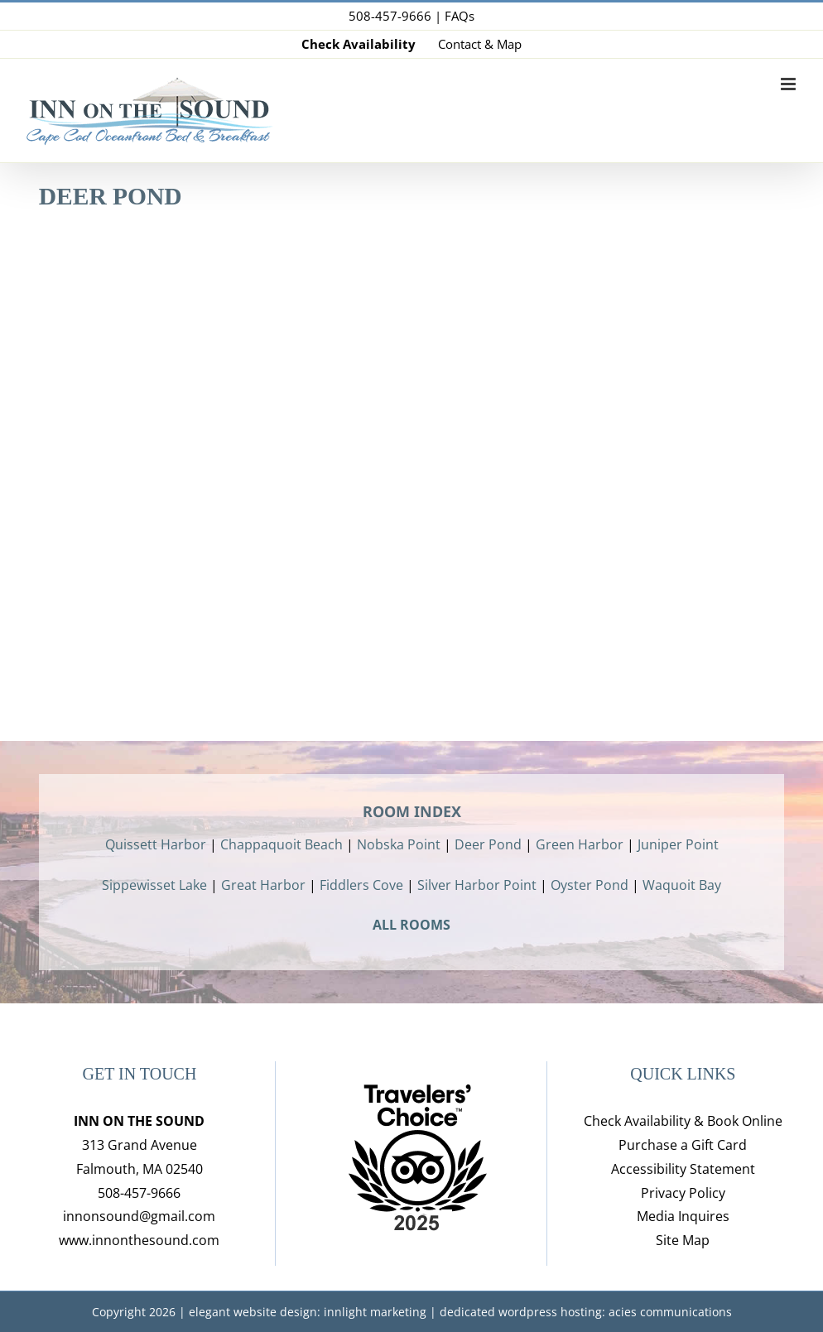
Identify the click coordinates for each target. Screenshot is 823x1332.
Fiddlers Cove (361, 885)
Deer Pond (488, 844)
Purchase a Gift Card (682, 1145)
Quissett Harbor (155, 844)
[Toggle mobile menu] (789, 84)
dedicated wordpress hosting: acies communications (586, 1312)
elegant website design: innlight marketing (307, 1312)
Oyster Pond (589, 885)
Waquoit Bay (682, 885)
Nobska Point (398, 844)
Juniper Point (678, 844)
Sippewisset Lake (154, 885)
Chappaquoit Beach (281, 844)
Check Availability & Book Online (683, 1121)
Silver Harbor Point (477, 885)
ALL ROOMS (411, 925)
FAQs (459, 15)
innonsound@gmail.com (139, 1216)
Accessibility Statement (683, 1169)
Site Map (683, 1240)
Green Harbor (579, 844)
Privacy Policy (683, 1193)
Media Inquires (683, 1216)
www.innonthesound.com (139, 1240)
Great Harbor (263, 885)
